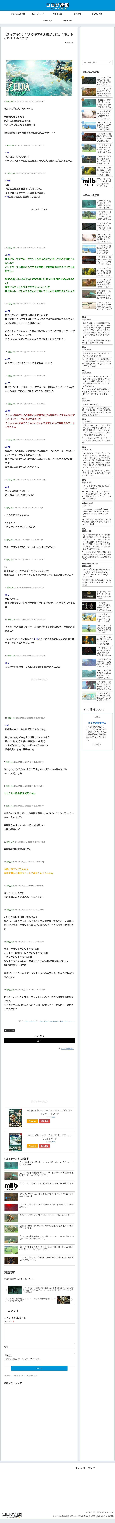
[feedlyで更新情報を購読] (97, 744)
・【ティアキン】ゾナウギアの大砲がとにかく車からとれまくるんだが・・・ (49, 1021)
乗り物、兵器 (9, 1030)
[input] (97, 62)
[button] (110, 62)
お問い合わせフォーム (105, 1516)
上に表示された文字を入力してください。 (23, 1363)
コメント (9, 1321)
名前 (6, 1350)
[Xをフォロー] (94, 744)
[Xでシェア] (39, 1040)
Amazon (32, 1121)
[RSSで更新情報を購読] (100, 744)
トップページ (90, 1516)
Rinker (53, 1117)
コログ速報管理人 (97, 723)
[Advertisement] (39, 51)
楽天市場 (44, 1121)
